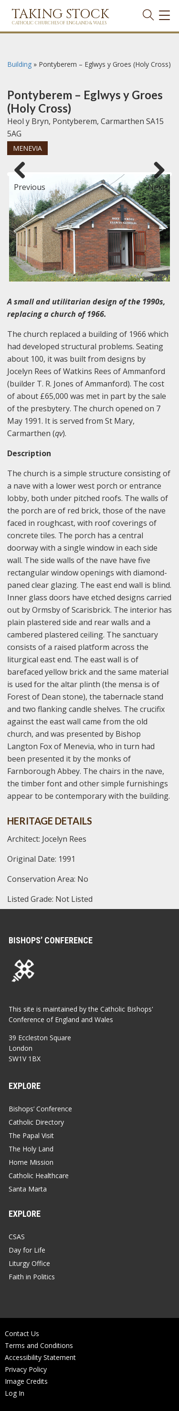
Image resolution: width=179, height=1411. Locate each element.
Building (19, 64)
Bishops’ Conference (40, 1108)
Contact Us (22, 1333)
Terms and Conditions (39, 1345)
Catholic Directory (36, 1122)
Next (156, 183)
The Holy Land (31, 1148)
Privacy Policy (26, 1369)
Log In (14, 1393)
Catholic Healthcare (39, 1175)
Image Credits (26, 1381)
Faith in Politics (32, 1276)
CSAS (17, 1236)
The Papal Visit (31, 1135)
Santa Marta (28, 1188)
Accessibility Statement (40, 1357)
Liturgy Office (29, 1263)
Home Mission (31, 1162)
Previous (23, 183)
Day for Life (27, 1249)
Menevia (27, 148)
